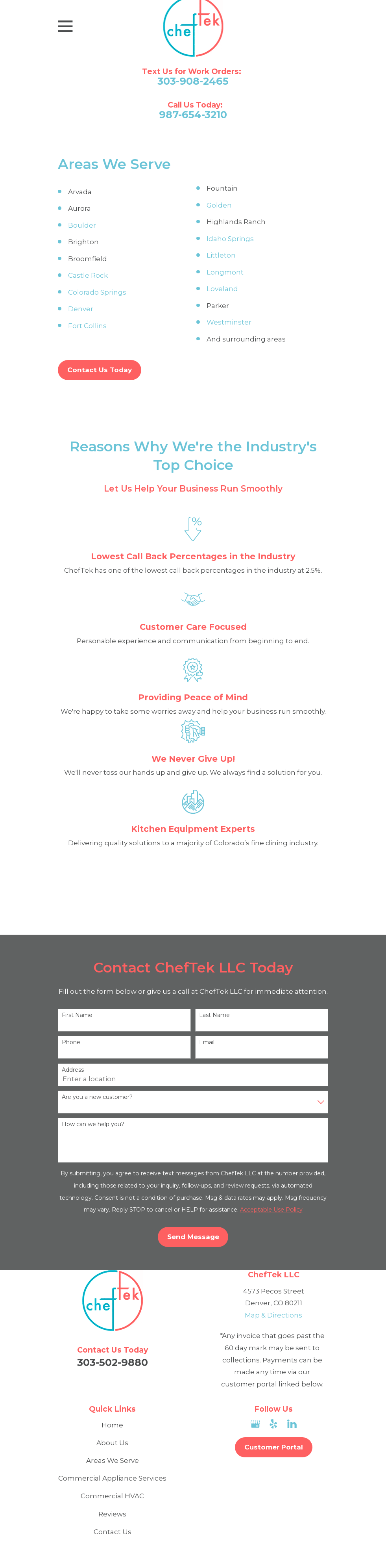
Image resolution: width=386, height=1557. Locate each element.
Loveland (222, 289)
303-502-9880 (112, 1362)
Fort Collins (87, 326)
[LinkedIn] (292, 1424)
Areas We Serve (112, 1460)
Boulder (82, 225)
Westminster (229, 322)
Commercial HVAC (112, 1496)
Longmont (225, 272)
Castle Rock (88, 275)
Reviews (112, 1514)
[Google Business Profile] (255, 1424)
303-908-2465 (193, 81)
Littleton (221, 255)
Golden (219, 205)
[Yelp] (273, 1424)
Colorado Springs (97, 292)
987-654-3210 (193, 114)
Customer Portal (273, 1447)
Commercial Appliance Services (112, 1478)
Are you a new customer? (97, 1097)
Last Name (214, 1015)
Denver (80, 309)
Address (73, 1070)
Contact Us (112, 1532)
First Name (77, 1015)
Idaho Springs (230, 239)
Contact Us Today (99, 370)
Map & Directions (273, 1315)
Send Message (193, 1237)
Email (206, 1042)
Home (112, 1425)
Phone (71, 1042)
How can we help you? (93, 1124)
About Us (112, 1443)
